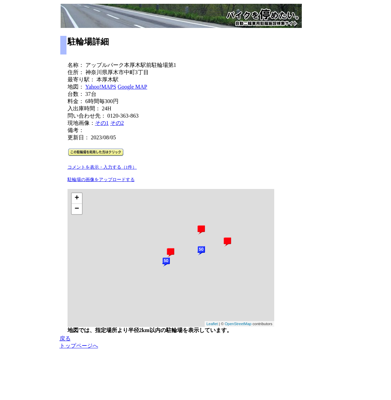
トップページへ (79, 346)
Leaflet (212, 324)
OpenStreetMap (238, 324)
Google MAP (132, 87)
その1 (102, 123)
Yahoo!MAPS (100, 87)
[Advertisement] (303, 159)
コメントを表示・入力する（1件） (102, 167)
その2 (117, 123)
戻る (65, 338)
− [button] (76, 209)
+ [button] (76, 198)
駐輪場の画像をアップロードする (101, 179)
